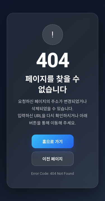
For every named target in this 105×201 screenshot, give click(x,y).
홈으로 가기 (52, 141)
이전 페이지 (52, 159)
